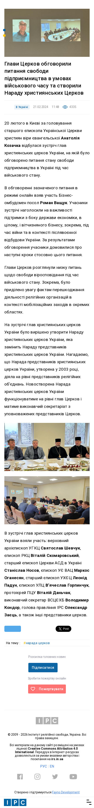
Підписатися (43, 668)
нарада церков (37, 643)
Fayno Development (66, 792)
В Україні (22, 107)
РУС (43, 766)
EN (52, 766)
